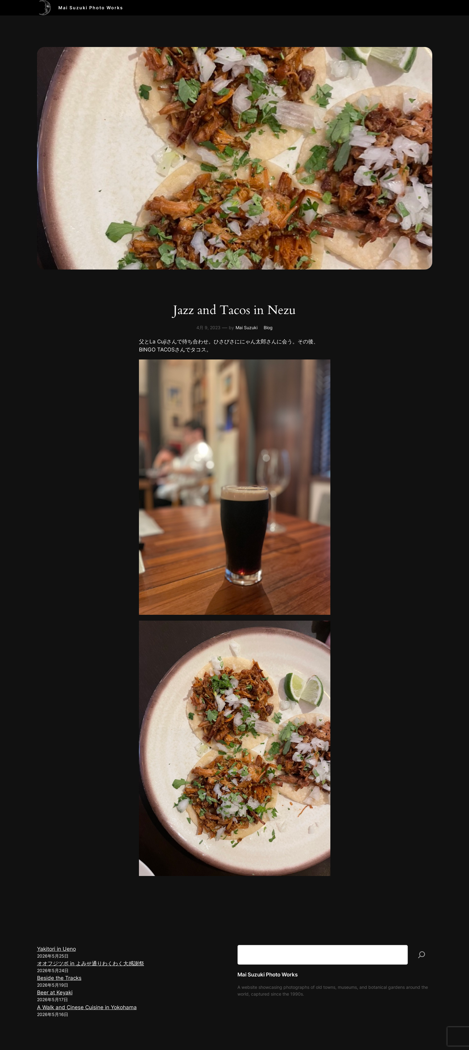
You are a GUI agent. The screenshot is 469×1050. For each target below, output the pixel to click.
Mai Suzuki (247, 327)
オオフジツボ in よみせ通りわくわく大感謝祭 (90, 963)
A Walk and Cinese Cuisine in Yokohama (87, 1007)
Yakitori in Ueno (56, 949)
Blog (268, 327)
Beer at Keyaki (55, 992)
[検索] (421, 955)
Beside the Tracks (59, 978)
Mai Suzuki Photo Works (90, 7)
